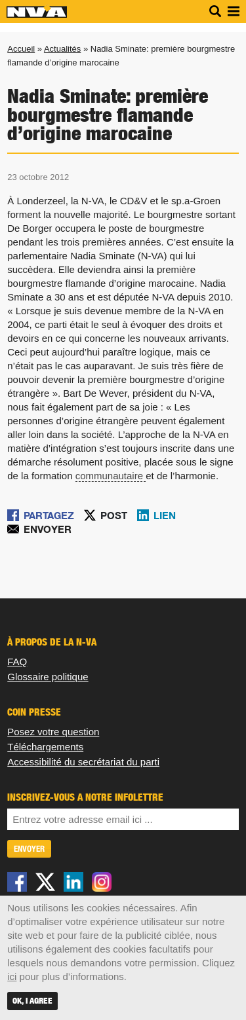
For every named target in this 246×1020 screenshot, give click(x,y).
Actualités (62, 49)
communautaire (109, 475)
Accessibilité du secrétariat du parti (83, 761)
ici (11, 976)
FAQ (17, 661)
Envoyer (48, 529)
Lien (165, 515)
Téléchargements (45, 746)
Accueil (21, 49)
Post (113, 515)
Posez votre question (53, 731)
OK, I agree (32, 1001)
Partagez (49, 515)
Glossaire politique (47, 676)
